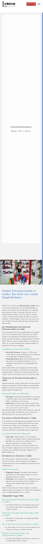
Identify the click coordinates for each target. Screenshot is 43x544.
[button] (39, 4)
